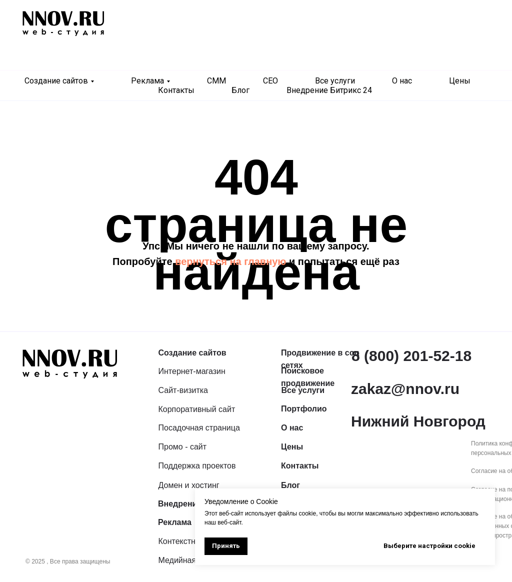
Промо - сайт (182, 446)
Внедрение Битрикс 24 (329, 90)
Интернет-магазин (192, 371)
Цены (459, 81)
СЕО (270, 81)
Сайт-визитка (183, 390)
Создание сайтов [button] (56, 81)
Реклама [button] (147, 81)
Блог (241, 90)
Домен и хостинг (189, 485)
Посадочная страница (199, 428)
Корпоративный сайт (197, 409)
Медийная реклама (194, 560)
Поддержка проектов (197, 466)
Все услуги (335, 81)
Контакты (176, 90)
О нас (402, 81)
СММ (216, 81)
